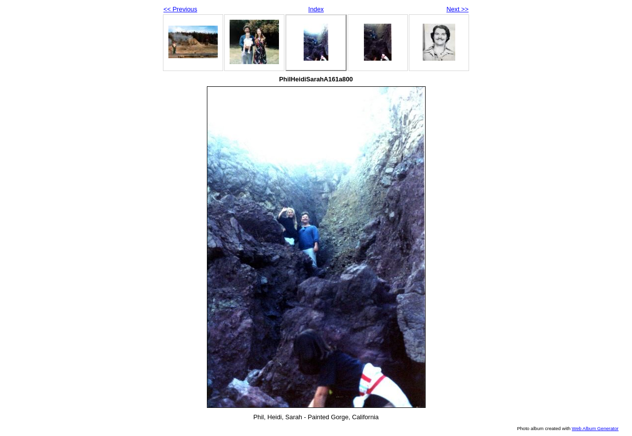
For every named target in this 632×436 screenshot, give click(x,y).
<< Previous (180, 9)
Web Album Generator (595, 428)
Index (315, 9)
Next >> (457, 9)
